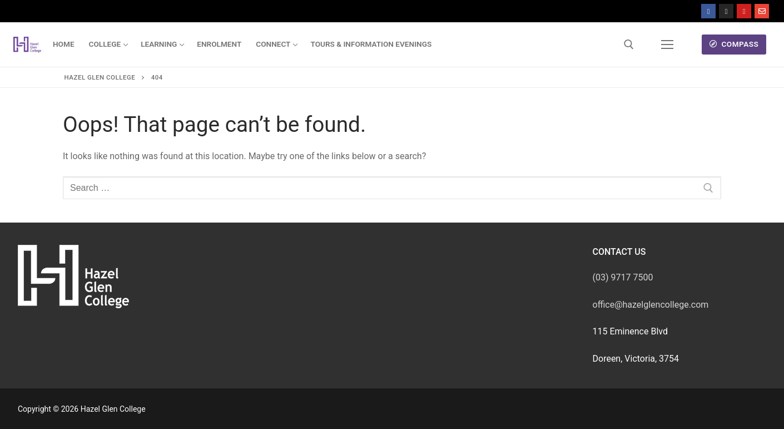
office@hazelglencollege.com (651, 304)
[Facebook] (708, 11)
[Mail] (762, 11)
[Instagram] (726, 11)
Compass (733, 44)
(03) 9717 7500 (623, 277)
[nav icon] (667, 44)
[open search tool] (629, 45)
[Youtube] (744, 11)
